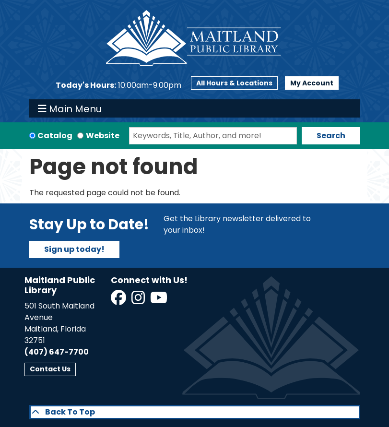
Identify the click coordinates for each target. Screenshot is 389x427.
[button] (118, 85)
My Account (311, 83)
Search (331, 135)
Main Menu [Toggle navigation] (70, 108)
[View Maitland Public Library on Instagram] (138, 300)
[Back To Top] (194, 412)
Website (102, 135)
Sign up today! (74, 249)
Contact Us (50, 369)
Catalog (54, 135)
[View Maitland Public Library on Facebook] (119, 300)
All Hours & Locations (234, 83)
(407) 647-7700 (56, 351)
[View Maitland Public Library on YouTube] (159, 300)
